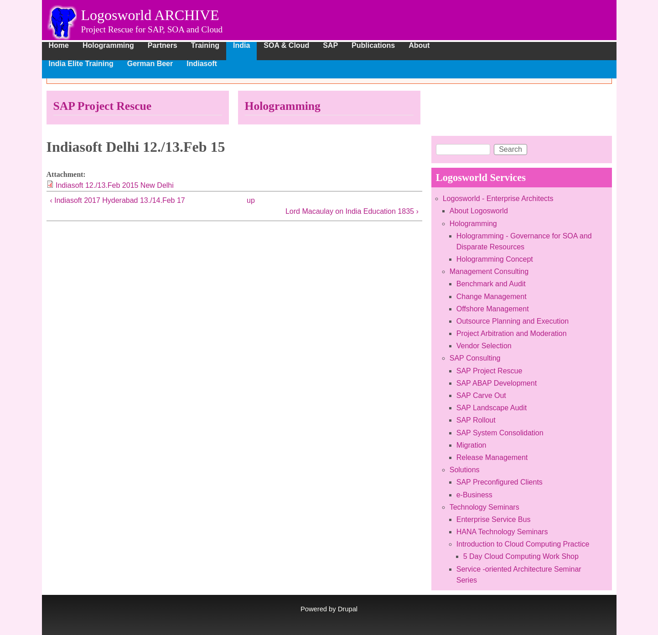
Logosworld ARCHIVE (150, 15)
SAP (330, 45)
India (241, 45)
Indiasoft (202, 63)
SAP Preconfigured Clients (499, 482)
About (419, 45)
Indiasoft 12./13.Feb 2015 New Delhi (115, 185)
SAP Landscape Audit (491, 408)
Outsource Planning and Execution (512, 321)
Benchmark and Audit (491, 284)
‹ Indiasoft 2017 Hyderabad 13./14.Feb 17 (117, 200)
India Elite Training (81, 63)
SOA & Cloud (286, 45)
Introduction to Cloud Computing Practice (523, 544)
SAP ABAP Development (496, 383)
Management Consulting (489, 271)
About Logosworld (479, 211)
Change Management (491, 296)
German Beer (150, 63)
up (251, 200)
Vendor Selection (484, 346)
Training (205, 45)
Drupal (347, 609)
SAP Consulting (475, 358)
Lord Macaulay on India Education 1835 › (352, 211)
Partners (162, 45)
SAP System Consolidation (500, 433)
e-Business (474, 495)
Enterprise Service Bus (493, 519)
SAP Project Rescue (102, 106)
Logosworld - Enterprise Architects (498, 198)
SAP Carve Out (481, 395)
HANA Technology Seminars (502, 532)
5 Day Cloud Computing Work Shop (521, 556)
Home (59, 45)
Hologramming (108, 45)
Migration (471, 445)
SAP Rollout (476, 420)
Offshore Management (492, 309)
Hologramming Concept (494, 259)
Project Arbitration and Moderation (511, 333)
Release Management (492, 457)
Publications (373, 45)
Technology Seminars (484, 507)
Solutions (465, 470)
